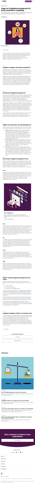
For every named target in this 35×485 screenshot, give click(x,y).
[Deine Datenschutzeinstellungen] (25, 478)
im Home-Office (27, 302)
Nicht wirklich (17, 340)
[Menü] (33, 1)
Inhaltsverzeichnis (5, 45)
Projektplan (13, 254)
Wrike (16, 263)
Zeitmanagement (6, 324)
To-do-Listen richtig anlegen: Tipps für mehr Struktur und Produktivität (17, 408)
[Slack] (3, 1)
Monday (14, 245)
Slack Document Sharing (7, 257)
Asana (16, 177)
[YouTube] (20, 452)
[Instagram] (14, 452)
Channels (27, 146)
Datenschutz (3, 478)
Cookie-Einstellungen (14, 478)
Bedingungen (8, 478)
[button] (17, 449)
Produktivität (4, 5)
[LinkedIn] (12, 452)
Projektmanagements (28, 100)
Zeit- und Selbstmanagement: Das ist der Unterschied (13, 392)
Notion (24, 252)
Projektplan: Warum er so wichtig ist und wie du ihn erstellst (15, 400)
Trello (27, 227)
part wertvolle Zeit (6, 293)
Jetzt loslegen (28, 1)
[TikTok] (22, 452)
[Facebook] (16, 452)
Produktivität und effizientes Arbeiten (24, 299)
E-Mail (28, 78)
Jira (3, 240)
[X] (18, 452)
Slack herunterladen (4, 476)
